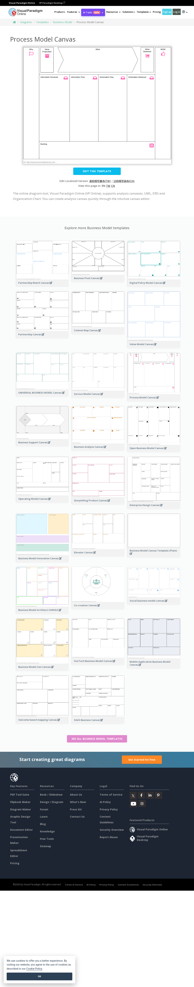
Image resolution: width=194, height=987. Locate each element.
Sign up (167, 12)
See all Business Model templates (97, 738)
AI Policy (105, 802)
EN (103, 186)
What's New (78, 802)
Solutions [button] (128, 12)
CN (113, 186)
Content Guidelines (128, 884)
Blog (43, 824)
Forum (44, 809)
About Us (76, 794)
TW (108, 186)
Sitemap (45, 846)
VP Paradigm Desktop (52, 2)
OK (39, 976)
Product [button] (59, 12)
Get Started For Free (141, 759)
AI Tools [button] (93, 12)
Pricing (157, 12)
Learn (44, 816)
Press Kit (76, 809)
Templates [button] (144, 12)
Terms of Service (111, 794)
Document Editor (21, 829)
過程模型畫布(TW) (100, 181)
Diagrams (26, 22)
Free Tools (47, 839)
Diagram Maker (20, 809)
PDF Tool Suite (19, 794)
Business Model (62, 22)
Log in (176, 12)
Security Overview (112, 829)
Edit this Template (97, 171)
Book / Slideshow (51, 794)
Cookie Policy (34, 968)
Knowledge (47, 831)
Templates (42, 22)
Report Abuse (109, 837)
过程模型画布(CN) (124, 181)
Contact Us (77, 816)
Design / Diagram (51, 802)
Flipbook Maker (20, 802)
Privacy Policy (109, 809)
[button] (73, 12)
